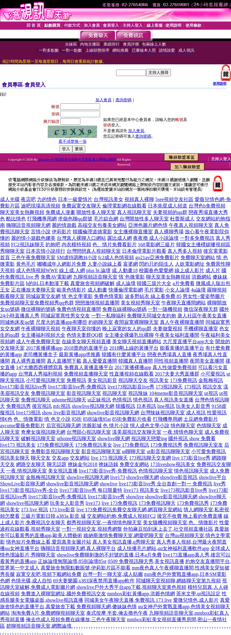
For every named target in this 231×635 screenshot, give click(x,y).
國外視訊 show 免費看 (192, 438)
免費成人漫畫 (60, 212)
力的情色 (47, 199)
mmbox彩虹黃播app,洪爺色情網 (141, 593)
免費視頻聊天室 (17, 302)
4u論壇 (198, 289)
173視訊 (192, 386)
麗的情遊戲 (64, 225)
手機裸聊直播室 (201, 328)
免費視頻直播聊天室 (86, 373)
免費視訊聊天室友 (203, 445)
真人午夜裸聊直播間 (182, 322)
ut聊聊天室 (133, 451)
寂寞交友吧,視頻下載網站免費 (48, 574)
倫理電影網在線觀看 (124, 205)
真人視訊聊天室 (134, 212)
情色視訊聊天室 (191, 470)
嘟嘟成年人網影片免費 (61, 264)
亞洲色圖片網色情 (148, 225)
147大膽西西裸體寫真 (39, 367)
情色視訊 (143, 399)
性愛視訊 (217, 412)
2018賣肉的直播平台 (86, 348)
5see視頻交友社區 (174, 199)
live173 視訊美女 (18, 445)
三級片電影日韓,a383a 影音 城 (53, 516)
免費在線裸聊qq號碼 (124, 309)
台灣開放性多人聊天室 (144, 218)
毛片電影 (154, 289)
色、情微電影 (28, 419)
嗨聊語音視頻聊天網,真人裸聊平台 (78, 548)
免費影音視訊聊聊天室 (55, 451)
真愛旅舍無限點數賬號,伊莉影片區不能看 (86, 567)
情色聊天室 (183, 425)
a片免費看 (183, 283)
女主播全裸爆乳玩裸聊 (129, 335)
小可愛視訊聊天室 (45, 380)
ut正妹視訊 (99, 399)
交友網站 (80, 457)
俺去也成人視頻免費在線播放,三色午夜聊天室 (76, 619)
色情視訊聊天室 (155, 470)
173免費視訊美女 (93, 445)
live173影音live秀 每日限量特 (90, 490)
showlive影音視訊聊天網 (113, 412)
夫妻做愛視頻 (167, 328)
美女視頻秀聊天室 (140, 302)
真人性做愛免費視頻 (174, 367)
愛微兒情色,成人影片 (196, 600)
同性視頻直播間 (171, 361)
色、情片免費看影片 (114, 244)
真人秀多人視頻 (185, 251)
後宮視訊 (42, 406)
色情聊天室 (209, 425)
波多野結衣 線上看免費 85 (153, 296)
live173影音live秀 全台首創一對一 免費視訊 (165, 483)
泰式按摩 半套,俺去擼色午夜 (117, 613)
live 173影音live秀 (191, 457)
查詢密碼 (124, 100)
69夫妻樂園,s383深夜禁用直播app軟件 (94, 580)
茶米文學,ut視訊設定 (198, 593)
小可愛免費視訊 (208, 451)
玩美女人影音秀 (193, 406)
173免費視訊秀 (166, 445)
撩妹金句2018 (82, 464)
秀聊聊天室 (12, 251)
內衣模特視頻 (76, 244)
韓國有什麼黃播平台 (124, 354)
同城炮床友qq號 (17, 322)
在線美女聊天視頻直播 (86, 341)
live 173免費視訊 (131, 445)
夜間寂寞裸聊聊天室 (136, 322)
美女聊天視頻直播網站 (136, 341)
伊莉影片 (61, 231)
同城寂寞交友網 (43, 296)
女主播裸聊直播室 (133, 231)
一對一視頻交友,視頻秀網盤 (92, 529)
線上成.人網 (72, 270)
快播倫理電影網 (125, 289)
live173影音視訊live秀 (23, 386)
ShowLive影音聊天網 (22, 483)
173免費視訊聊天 (55, 445)
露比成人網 (119, 238)
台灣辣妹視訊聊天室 (162, 412)
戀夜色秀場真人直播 (169, 354)
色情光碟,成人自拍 (31, 580)
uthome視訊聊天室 (76, 438)
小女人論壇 (177, 289)
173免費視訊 (183, 380)
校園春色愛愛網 (156, 270)
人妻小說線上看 (104, 264)
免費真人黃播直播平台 (88, 367)
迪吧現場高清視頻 (40, 205)
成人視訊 (196, 412)
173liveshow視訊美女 (172, 464)
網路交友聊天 (31, 464)
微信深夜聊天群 (201, 309)
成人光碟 (10, 199)
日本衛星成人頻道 (167, 205)
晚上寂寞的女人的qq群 (127, 328)
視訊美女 (159, 380)
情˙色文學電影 (77, 296)
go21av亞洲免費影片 (157, 257)
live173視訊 (28, 412)
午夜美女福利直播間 (177, 335)
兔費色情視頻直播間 (79, 309)
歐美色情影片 (71, 289)
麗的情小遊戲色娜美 (33, 238)
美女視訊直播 (63, 470)
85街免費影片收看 (132, 419)
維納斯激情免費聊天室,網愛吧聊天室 (123, 535)
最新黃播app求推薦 (79, 354)
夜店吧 (28, 199)
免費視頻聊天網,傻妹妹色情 (106, 606)
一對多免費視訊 (197, 238)
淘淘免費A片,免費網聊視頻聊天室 (48, 613)
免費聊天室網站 (197, 257)
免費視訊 (76, 380)
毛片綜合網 (106, 218)
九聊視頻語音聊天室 (95, 276)
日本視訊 (146, 406)
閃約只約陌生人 (156, 264)
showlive (109, 483)
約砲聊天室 (100, 322)
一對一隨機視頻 (165, 309)
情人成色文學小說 (149, 425)
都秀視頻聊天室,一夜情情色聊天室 (104, 522)
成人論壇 (126, 283)
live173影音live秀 (106, 496)
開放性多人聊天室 (96, 212)
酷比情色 (16, 218)
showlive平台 (212, 477)
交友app (60, 457)
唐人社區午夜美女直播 (202, 315)
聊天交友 (41, 457)
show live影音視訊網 (64, 412)
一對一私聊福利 (108, 315)
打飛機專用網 (42, 218)
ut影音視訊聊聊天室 (168, 451)
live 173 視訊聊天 (109, 457)
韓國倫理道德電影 (92, 231)
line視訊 (166, 406)
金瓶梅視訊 (210, 380)
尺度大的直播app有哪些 (61, 322)
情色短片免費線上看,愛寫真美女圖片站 (48, 542)
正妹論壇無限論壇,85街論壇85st (72, 561)
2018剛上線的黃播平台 (134, 348)
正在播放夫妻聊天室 (33, 289)
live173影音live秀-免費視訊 (77, 386)
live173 (117, 477)
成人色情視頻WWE (37, 270)
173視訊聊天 (169, 386)
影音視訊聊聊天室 (101, 451)
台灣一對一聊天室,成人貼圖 (113, 574)
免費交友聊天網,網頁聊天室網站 (147, 509)
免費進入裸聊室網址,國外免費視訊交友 (63, 593)
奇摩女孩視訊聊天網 (43, 432)
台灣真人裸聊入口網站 (81, 238)
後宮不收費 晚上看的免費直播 (189, 516)
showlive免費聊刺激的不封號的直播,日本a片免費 (109, 554)
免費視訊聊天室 (48, 393)
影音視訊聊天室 (84, 393)
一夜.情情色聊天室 (183, 432)
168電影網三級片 (156, 244)
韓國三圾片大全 (154, 283)
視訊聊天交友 (133, 380)
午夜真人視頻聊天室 (191, 225)
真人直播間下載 (64, 361)
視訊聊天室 (114, 393)
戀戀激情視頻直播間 (97, 302)
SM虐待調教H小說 (77, 257)
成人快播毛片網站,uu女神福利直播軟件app (163, 548)
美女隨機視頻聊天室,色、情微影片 (180, 522)
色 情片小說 (116, 425)
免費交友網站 (134, 464)
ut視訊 (211, 393)
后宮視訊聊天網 (63, 425)
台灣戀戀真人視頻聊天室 (94, 251)
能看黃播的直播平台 (182, 348)
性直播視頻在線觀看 (131, 373)
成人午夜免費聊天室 (38, 341)
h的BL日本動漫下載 (47, 283)
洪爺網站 (201, 276)
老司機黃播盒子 (40, 354)
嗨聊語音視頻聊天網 (28, 225)
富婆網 (130, 264)
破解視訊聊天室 (38, 438)
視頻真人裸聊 (139, 199)
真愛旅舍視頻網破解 (92, 283)
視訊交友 (212, 386)
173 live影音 (62, 509)
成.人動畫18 (125, 270)
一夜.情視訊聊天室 (26, 470)
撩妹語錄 (108, 464)
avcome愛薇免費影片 (22, 425)
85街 (77, 419)
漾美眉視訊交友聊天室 (136, 432)
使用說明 (219, 83)
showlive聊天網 (113, 438)
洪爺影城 (92, 425)
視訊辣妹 (138, 393)
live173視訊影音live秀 (130, 386)
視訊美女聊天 (15, 457)
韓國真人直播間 (135, 361)
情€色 (6, 419)
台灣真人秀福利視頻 (40, 373)
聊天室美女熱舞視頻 (22, 212)
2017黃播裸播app (44, 348)
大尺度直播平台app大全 (188, 341)
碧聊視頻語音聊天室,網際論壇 (38, 626)
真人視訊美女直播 (173, 399)
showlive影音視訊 (179, 477)
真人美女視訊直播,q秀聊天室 (123, 542)
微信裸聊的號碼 (38, 309)
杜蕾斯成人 (182, 218)
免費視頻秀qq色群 (54, 302)
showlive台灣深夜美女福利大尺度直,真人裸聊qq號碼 (77, 159)
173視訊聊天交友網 (150, 457)
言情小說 (41, 231)
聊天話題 (57, 464)
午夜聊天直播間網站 (183, 302)
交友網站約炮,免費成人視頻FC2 (121, 516)
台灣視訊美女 (108, 199)
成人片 (212, 270)
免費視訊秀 (18, 406)
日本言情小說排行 (45, 251)
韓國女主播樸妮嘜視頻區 (203, 244)
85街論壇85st (97, 419)
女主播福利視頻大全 (43, 335)
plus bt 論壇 (98, 270)
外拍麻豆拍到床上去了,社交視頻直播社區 (168, 529)
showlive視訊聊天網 (93, 406)
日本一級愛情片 (75, 199)
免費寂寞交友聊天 (81, 205)
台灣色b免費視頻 (206, 205)
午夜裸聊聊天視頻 (40, 328)
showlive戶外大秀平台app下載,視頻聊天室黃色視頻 (131, 587)
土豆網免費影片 (201, 419)
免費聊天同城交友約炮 (151, 315)
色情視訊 (122, 399)
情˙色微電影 (132, 276)
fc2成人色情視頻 (116, 257)
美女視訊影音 (102, 380)
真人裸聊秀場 (169, 231)
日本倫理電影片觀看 (144, 251)
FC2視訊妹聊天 (27, 244)
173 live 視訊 (34, 509)
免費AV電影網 (56, 276)
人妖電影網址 (190, 264)
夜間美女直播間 (207, 361)
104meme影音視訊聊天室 (176, 393)
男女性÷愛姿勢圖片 (204, 296)
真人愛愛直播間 (100, 361)
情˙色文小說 (57, 419)
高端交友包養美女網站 (102, 225)
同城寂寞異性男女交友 (65, 315)
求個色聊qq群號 (75, 218)
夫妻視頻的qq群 (170, 212)
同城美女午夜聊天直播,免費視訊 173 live (128, 600)
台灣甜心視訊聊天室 (89, 432)
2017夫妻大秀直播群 (177, 373)
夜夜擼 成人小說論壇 (156, 238)
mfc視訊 (62, 406)
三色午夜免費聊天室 (33, 257)
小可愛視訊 (213, 373)
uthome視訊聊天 (69, 399)
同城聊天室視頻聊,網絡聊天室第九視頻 (178, 580)
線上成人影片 (189, 270)
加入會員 (103, 100)
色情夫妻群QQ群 (85, 335)
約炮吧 (53, 244)
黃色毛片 (26, 264)
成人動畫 (97, 289)
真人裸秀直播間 (28, 361)
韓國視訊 (125, 406)
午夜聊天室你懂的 (81, 328)
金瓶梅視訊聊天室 (45, 477)
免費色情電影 (109, 296)
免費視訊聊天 (36, 399)
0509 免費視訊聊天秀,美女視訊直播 (146, 561)
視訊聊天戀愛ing (149, 438)
